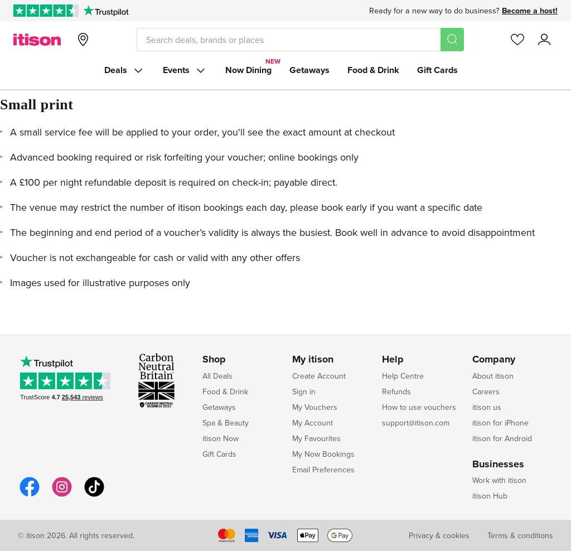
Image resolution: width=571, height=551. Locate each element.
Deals (124, 70)
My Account (312, 422)
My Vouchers (314, 407)
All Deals (217, 375)
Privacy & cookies (439, 535)
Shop (214, 359)
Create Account (319, 375)
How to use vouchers (419, 407)
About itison (493, 375)
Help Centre (403, 375)
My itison (312, 359)
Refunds (396, 391)
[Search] (452, 39)
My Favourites (316, 438)
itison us (486, 407)
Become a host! (530, 10)
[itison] (37, 39)
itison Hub (489, 495)
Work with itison (499, 480)
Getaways (309, 70)
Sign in (304, 391)
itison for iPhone (500, 422)
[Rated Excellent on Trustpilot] (46, 10)
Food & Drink (373, 70)
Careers (486, 391)
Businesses (498, 464)
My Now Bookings (323, 454)
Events (185, 70)
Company (493, 359)
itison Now (220, 438)
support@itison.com (415, 422)
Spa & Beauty (225, 422)
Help (393, 359)
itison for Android (502, 438)
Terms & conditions (520, 535)
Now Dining (248, 70)
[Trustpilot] (105, 10)
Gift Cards (437, 70)
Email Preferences (323, 469)
